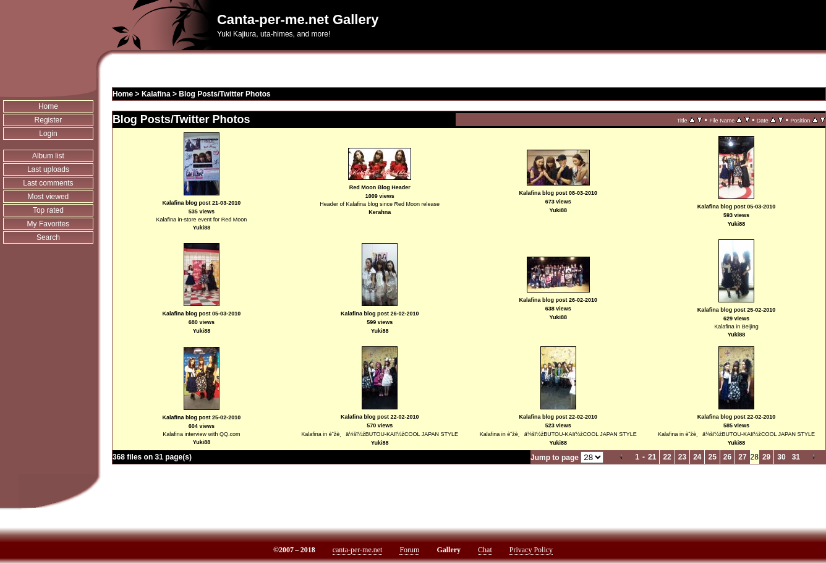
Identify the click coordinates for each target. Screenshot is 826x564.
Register (48, 120)
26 (727, 457)
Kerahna (379, 212)
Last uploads (48, 169)
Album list (48, 156)
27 (742, 457)
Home (48, 106)
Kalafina (156, 94)
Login (48, 133)
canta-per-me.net (358, 549)
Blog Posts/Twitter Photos (224, 94)
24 (697, 457)
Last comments (48, 183)
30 (781, 457)
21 (652, 457)
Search (48, 237)
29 (766, 457)
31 (796, 457)
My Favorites (48, 224)
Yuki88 (202, 227)
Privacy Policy (531, 549)
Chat (485, 549)
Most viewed (48, 196)
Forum (409, 549)
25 (712, 457)
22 (667, 457)
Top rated (48, 210)
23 (682, 457)
